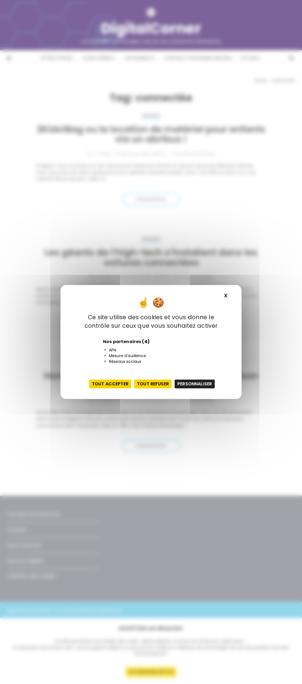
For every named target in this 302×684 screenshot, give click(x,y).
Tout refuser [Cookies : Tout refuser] (153, 384)
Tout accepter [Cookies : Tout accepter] (110, 384)
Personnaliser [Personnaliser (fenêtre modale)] (194, 384)
